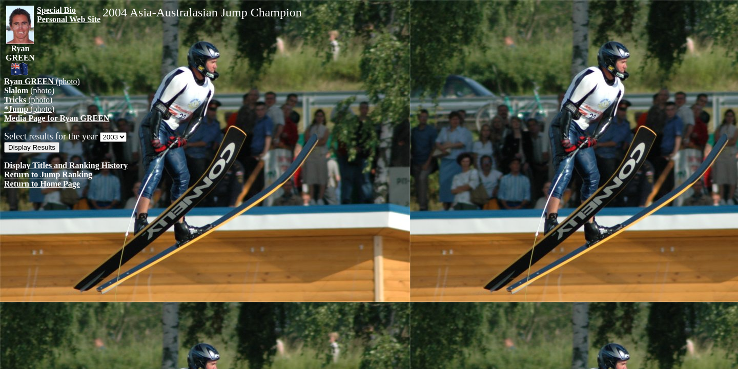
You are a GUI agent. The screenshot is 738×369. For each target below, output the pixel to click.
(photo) (42, 81)
